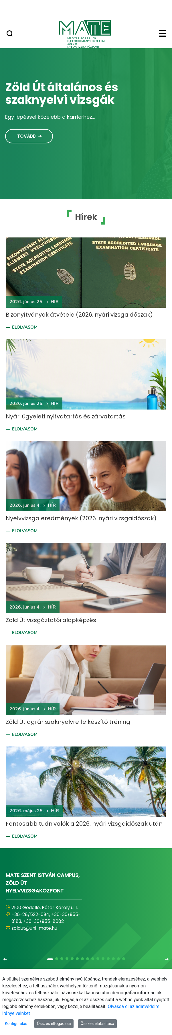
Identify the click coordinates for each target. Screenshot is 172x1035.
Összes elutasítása (97, 1023)
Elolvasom (24, 327)
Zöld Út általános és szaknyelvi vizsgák (61, 93)
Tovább (26, 136)
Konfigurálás (16, 1023)
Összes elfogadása (54, 1023)
